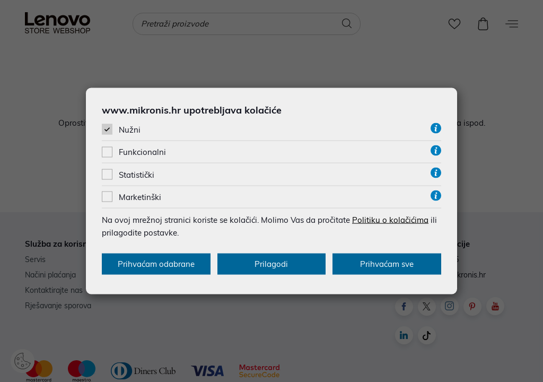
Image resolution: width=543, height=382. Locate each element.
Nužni (130, 130)
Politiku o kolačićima (390, 219)
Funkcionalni (142, 152)
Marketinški (140, 197)
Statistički (136, 174)
